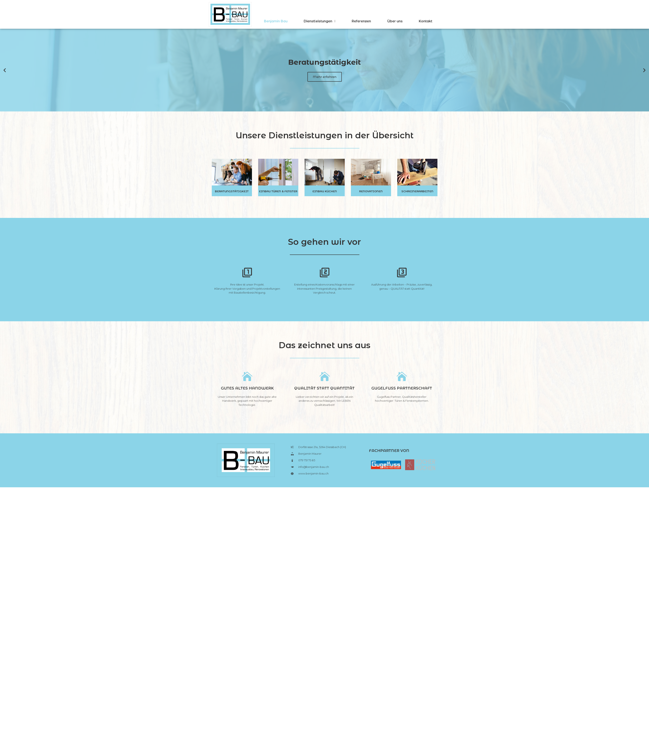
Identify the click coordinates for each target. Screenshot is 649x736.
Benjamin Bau (276, 21)
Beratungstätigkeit (232, 191)
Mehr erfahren (324, 77)
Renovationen (371, 191)
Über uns (395, 21)
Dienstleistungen (319, 21)
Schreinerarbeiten (417, 191)
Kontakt (425, 21)
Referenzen (361, 21)
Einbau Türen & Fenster (278, 191)
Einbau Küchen (324, 191)
